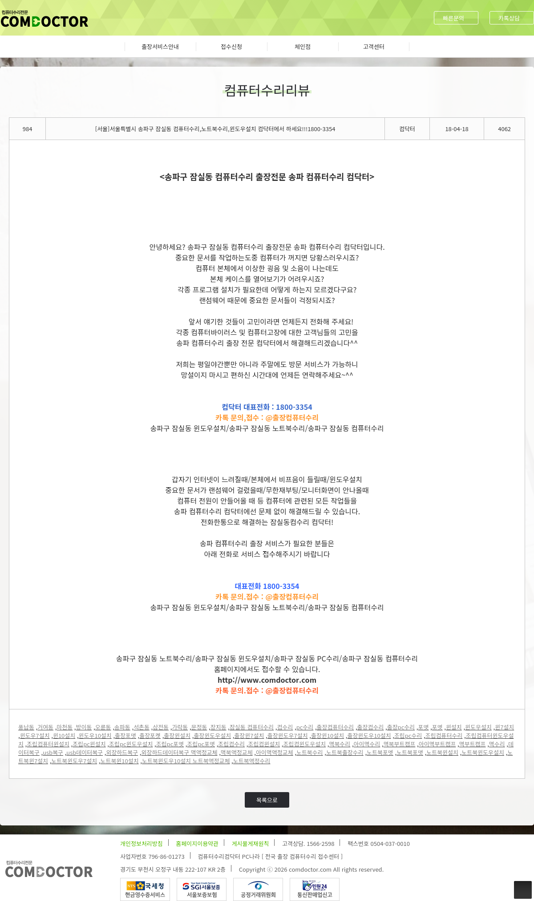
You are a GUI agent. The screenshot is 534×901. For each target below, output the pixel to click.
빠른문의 (453, 18)
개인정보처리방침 (141, 843)
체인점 (303, 46)
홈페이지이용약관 (197, 843)
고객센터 (373, 46)
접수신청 (231, 46)
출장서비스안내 (160, 46)
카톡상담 (509, 18)
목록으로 (267, 800)
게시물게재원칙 (250, 843)
